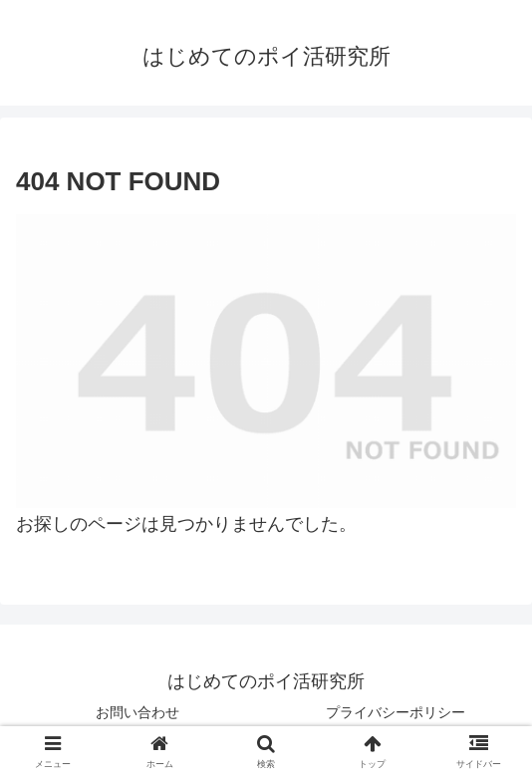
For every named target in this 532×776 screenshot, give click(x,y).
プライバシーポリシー (395, 712)
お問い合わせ (137, 712)
